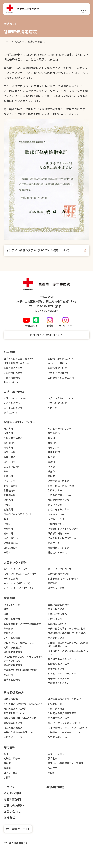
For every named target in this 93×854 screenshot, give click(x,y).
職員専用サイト (21, 828)
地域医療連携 (11, 699)
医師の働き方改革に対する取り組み (67, 628)
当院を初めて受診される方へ (19, 358)
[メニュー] (84, 9)
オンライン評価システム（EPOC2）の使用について (37, 250)
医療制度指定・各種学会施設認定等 (22, 623)
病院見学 (52, 772)
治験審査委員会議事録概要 (62, 713)
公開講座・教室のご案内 (61, 377)
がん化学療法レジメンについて (64, 722)
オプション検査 (56, 588)
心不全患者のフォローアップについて (68, 727)
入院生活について (13, 408)
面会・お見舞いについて (61, 398)
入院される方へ (12, 403)
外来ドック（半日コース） (18, 583)
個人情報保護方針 (18, 843)
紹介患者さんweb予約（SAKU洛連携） (24, 703)
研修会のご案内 (56, 703)
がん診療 (8, 674)
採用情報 (9, 747)
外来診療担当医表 (13, 372)
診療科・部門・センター (19, 422)
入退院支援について (58, 737)
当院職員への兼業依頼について (64, 732)
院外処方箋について (58, 718)
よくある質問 (12, 793)
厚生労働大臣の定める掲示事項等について (68, 652)
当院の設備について (58, 664)
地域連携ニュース (13, 737)
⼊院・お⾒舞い (14, 392)
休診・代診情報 (12, 377)
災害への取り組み (57, 614)
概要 (6, 609)
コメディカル (11, 772)
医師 (6, 753)
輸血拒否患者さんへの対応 (62, 659)
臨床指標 (8, 628)
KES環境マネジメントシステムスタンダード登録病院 (23, 658)
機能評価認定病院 (13, 652)
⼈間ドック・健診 (15, 562)
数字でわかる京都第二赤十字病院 (65, 763)
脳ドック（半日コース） (61, 569)
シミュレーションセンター (62, 673)
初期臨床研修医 (12, 758)
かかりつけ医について (59, 363)
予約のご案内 (11, 578)
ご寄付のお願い (14, 805)
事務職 (7, 777)
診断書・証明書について (61, 358)
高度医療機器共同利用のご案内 (20, 718)
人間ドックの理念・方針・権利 (20, 573)
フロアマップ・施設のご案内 (19, 642)
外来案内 (9, 352)
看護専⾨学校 (55, 787)
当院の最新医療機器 (58, 604)
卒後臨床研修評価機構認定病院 (20, 670)
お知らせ (9, 817)
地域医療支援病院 (13, 647)
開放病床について (13, 722)
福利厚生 (52, 768)
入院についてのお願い (15, 398)
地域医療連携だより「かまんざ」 (65, 699)
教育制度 (52, 758)
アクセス (9, 787)
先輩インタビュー (57, 753)
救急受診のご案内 (13, 368)
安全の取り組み (56, 609)
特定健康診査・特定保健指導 (63, 578)
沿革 (6, 614)
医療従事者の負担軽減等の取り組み (67, 633)
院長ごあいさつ (12, 604)
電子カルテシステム (58, 678)
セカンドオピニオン (58, 372)
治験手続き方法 (56, 708)
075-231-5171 (45, 306)
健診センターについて (15, 569)
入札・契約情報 (12, 638)
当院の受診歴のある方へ (16, 363)
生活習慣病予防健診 (58, 573)
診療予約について (57, 368)
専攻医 (7, 763)
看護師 (7, 768)
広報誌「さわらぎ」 (58, 683)
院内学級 (52, 408)
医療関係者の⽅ (14, 692)
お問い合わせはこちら (49, 335)
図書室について (56, 669)
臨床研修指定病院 (13, 665)
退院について (11, 412)
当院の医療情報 (12, 679)
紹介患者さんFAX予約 (15, 708)
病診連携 (8, 633)
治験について (55, 619)
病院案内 (9, 598)
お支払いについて (13, 382)
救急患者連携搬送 (13, 727)
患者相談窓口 (12, 799)
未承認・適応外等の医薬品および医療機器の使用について (68, 644)
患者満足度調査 (56, 638)
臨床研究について (57, 623)
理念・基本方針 (12, 619)
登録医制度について (14, 713)
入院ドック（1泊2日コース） (19, 588)
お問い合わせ (12, 811)
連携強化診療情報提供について (20, 732)
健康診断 (52, 583)
